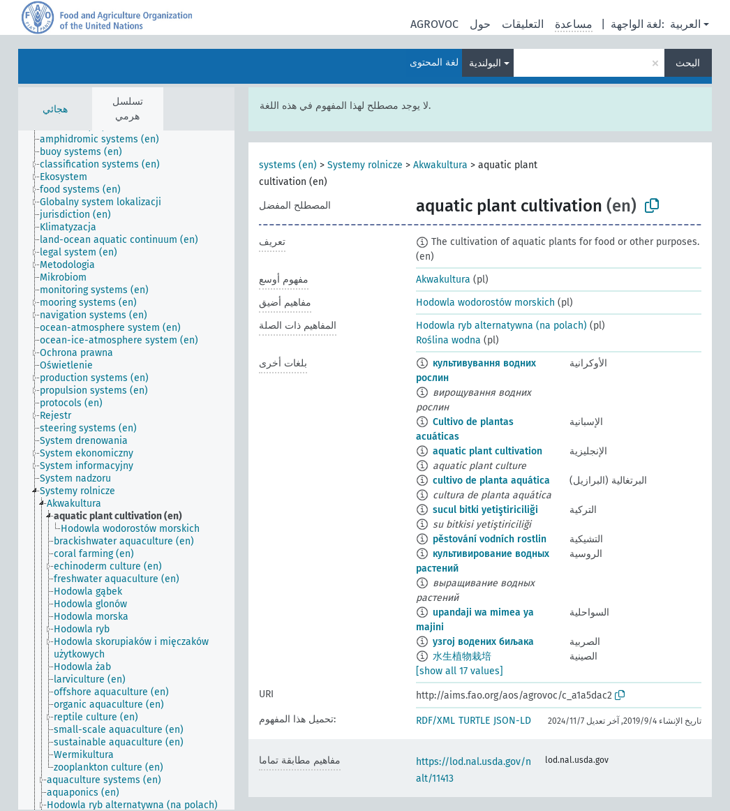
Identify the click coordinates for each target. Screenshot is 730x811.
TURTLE (474, 721)
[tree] (126, 470)
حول (480, 24)
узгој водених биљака (483, 642)
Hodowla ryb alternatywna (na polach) (501, 326)
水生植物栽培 (462, 656)
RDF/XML (435, 721)
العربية (685, 24)
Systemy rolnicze (365, 165)
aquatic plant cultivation (487, 451)
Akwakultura (440, 165)
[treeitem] (105, 139)
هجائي (55, 109)
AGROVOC (434, 24)
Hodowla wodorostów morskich (485, 302)
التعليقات (523, 24)
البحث (688, 63)
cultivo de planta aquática (491, 480)
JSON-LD (512, 721)
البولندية (485, 63)
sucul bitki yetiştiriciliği (485, 510)
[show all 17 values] (459, 671)
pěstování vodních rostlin (489, 539)
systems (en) (288, 165)
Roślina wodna (448, 340)
